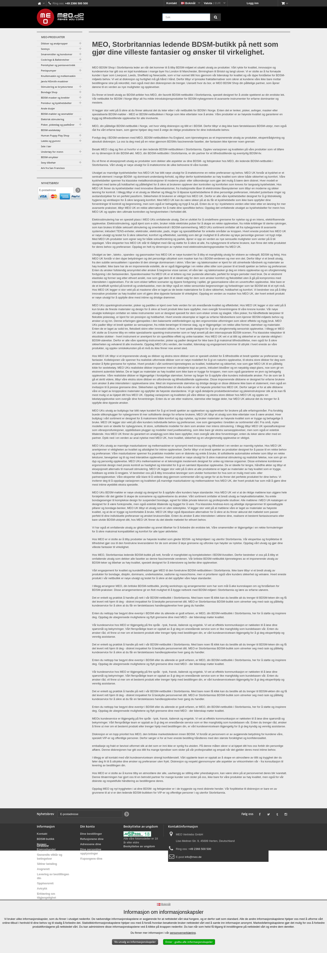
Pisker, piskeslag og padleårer (57, 124)
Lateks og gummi (50, 141)
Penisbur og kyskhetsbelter (56, 103)
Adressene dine (90, 844)
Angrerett (43, 868)
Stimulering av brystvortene (57, 86)
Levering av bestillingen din (53, 876)
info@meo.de (193, 857)
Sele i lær (46, 146)
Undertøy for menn (52, 151)
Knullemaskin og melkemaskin (58, 76)
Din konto (87, 826)
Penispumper (48, 70)
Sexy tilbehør (48, 162)
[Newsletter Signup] (77, 191)
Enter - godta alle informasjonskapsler (189, 942)
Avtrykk (42, 888)
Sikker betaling (47, 863)
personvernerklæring (183, 932)
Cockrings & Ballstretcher (55, 59)
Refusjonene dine (92, 839)
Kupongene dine (91, 858)
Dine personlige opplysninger (90, 851)
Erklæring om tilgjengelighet (46, 895)
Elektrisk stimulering (52, 119)
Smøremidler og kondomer (56, 54)
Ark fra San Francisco (53, 168)
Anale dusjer (48, 108)
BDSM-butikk (45, 839)
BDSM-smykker (49, 157)
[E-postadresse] (56, 191)
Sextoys (45, 48)
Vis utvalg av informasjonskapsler (135, 942)
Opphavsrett (45, 883)
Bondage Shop (49, 92)
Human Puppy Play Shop (55, 135)
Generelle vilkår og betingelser (49, 856)
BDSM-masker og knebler (55, 97)
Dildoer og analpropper (54, 43)
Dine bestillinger (91, 833)
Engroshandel (46, 849)
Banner (42, 844)
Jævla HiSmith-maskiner (54, 81)
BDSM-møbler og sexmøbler (57, 113)
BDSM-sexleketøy (50, 130)
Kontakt (171, 3)
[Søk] (215, 17)
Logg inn (253, 3)
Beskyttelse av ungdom (139, 846)
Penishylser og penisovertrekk (58, 65)
